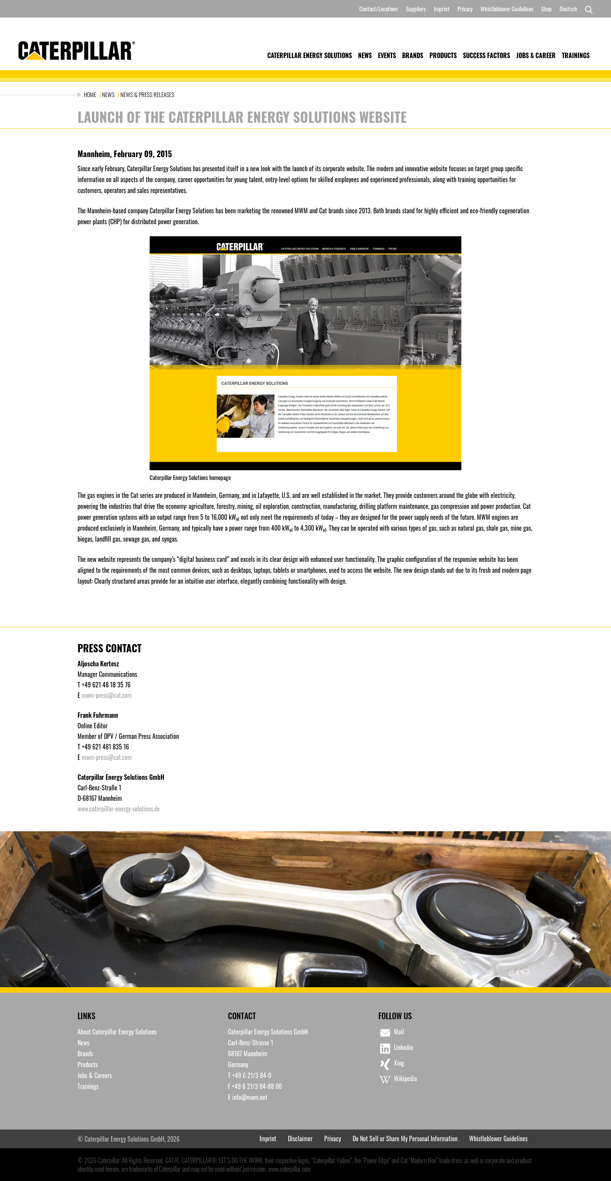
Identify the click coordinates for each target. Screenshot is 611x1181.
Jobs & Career (536, 55)
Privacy (465, 8)
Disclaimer (300, 1138)
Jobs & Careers (95, 1075)
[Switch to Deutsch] (568, 9)
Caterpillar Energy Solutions (309, 55)
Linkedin (395, 1048)
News (365, 55)
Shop (546, 8)
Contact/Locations (378, 8)
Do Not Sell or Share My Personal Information (405, 1138)
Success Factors (486, 55)
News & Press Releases (147, 94)
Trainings (576, 55)
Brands (412, 55)
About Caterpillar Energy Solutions (117, 1031)
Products (443, 55)
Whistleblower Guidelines (506, 8)
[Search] (587, 9)
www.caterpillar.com (289, 1169)
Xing (391, 1064)
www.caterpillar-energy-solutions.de (119, 808)
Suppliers (416, 8)
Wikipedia (397, 1079)
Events (387, 55)
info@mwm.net (249, 1097)
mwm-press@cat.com (107, 695)
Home (90, 94)
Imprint (442, 8)
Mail (391, 1032)
